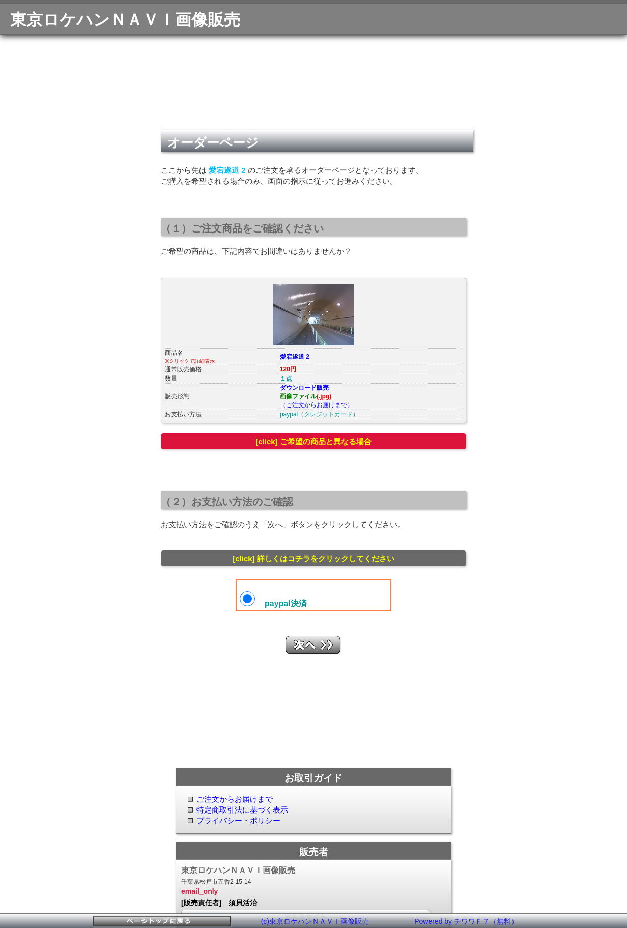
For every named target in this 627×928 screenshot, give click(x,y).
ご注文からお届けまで (234, 799)
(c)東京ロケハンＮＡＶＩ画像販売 (315, 921)
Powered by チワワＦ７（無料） (466, 921)
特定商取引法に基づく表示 (242, 809)
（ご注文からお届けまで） (316, 405)
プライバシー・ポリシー (238, 820)
